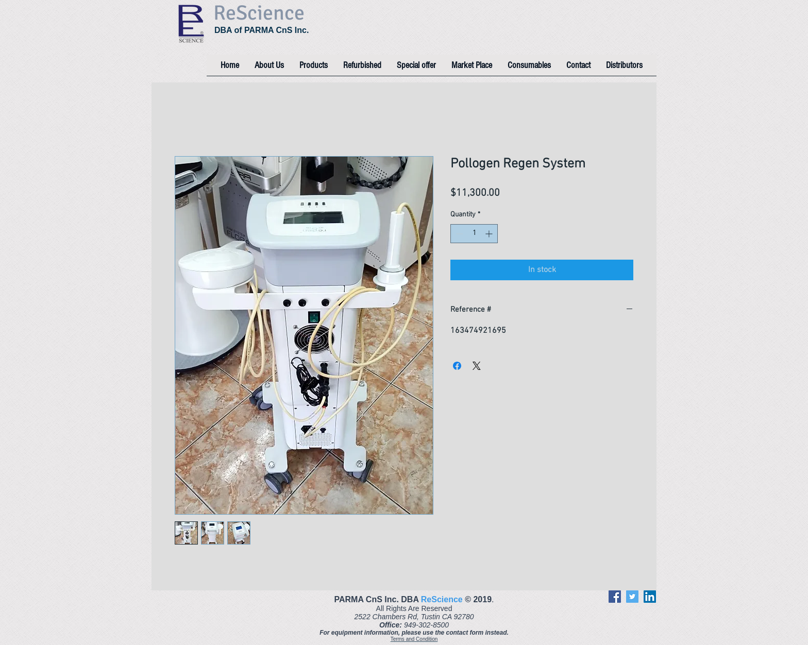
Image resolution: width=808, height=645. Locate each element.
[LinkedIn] (650, 596)
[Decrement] (458, 234)
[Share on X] (476, 366)
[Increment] (489, 234)
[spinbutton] (474, 234)
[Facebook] (615, 596)
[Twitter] (632, 596)
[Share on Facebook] (457, 366)
